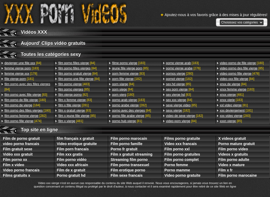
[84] (22, 63)
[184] (22, 105)
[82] (73, 95)
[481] (70, 121)
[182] (126, 79)
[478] (239, 73)
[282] (25, 116)
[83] (25, 95)
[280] (179, 73)
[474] (22, 121)
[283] (235, 116)
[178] (20, 73)
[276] (183, 68)
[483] (74, 84)
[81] (127, 121)
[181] (19, 79)
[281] (73, 105)
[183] (21, 68)
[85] (73, 89)
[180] (25, 100)
